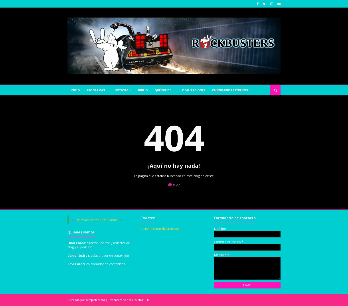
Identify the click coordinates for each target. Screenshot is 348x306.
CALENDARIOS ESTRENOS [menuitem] (230, 90)
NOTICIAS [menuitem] (122, 90)
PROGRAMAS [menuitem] (96, 90)
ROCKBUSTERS (141, 300)
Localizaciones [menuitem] (192, 90)
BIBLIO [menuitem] (143, 90)
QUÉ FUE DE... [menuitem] (164, 90)
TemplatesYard (95, 300)
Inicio (174, 184)
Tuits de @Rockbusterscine (160, 229)
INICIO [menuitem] (75, 90)
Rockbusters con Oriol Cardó (97, 220)
